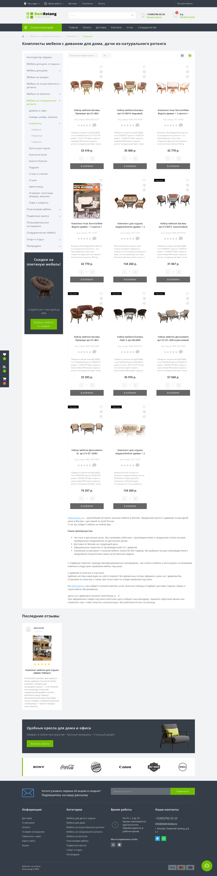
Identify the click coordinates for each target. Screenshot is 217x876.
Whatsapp (164, 838)
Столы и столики (38, 173)
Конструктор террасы (39, 57)
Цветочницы (36, 186)
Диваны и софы (38, 110)
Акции (25, 845)
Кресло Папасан (38, 161)
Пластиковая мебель (39, 209)
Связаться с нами (31, 836)
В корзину (87, 166)
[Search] (132, 15)
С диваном (36, 141)
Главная (73, 27)
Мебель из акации (38, 77)
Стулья (33, 180)
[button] (4, 381)
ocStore (37, 866)
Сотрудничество (147, 27)
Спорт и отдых (35, 239)
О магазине (87, 3)
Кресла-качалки (38, 154)
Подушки (34, 167)
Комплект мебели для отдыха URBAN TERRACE (42, 671)
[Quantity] (87, 158)
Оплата (101, 3)
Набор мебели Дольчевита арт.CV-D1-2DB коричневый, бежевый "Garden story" (173, 340)
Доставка (72, 3)
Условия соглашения (33, 831)
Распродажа (34, 245)
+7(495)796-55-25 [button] (166, 818)
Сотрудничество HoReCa (41, 232)
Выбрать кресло (40, 743)
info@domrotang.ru (166, 823)
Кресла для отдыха (39, 148)
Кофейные (36, 129)
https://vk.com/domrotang (119, 845)
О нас (130, 27)
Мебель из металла (38, 93)
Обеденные (36, 135)
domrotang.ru (78, 585)
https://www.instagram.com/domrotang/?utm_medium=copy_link (113, 845)
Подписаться (183, 791)
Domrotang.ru (76, 517)
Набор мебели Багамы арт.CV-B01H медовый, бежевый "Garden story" (130, 113)
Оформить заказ (187, 16)
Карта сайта (28, 840)
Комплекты (72, 36)
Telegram (157, 838)
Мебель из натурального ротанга (45, 36)
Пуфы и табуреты (39, 202)
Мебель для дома (37, 70)
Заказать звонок (154, 17)
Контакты (116, 27)
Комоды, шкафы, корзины (43, 117)
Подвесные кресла (38, 215)
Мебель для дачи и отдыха (43, 63)
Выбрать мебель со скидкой (43, 324)
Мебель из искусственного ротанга (43, 85)
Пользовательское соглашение (38, 224)
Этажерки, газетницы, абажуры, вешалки (41, 195)
